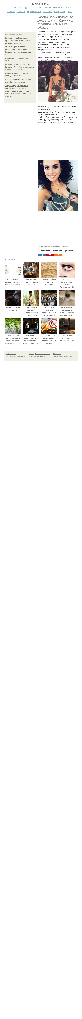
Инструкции (59, 11)
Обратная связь (57, 354)
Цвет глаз (47, 11)
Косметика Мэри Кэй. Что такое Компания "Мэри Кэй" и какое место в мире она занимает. (19, 67)
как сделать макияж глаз (61, 246)
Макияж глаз (41, 4)
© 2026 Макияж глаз (11, 354)
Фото (69, 11)
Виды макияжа (34, 11)
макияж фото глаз (49, 246)
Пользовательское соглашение (42, 354)
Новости (21, 11)
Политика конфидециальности (37, 356)
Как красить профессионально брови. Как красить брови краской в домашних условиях (19, 40)
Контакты (31, 354)
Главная (11, 11)
